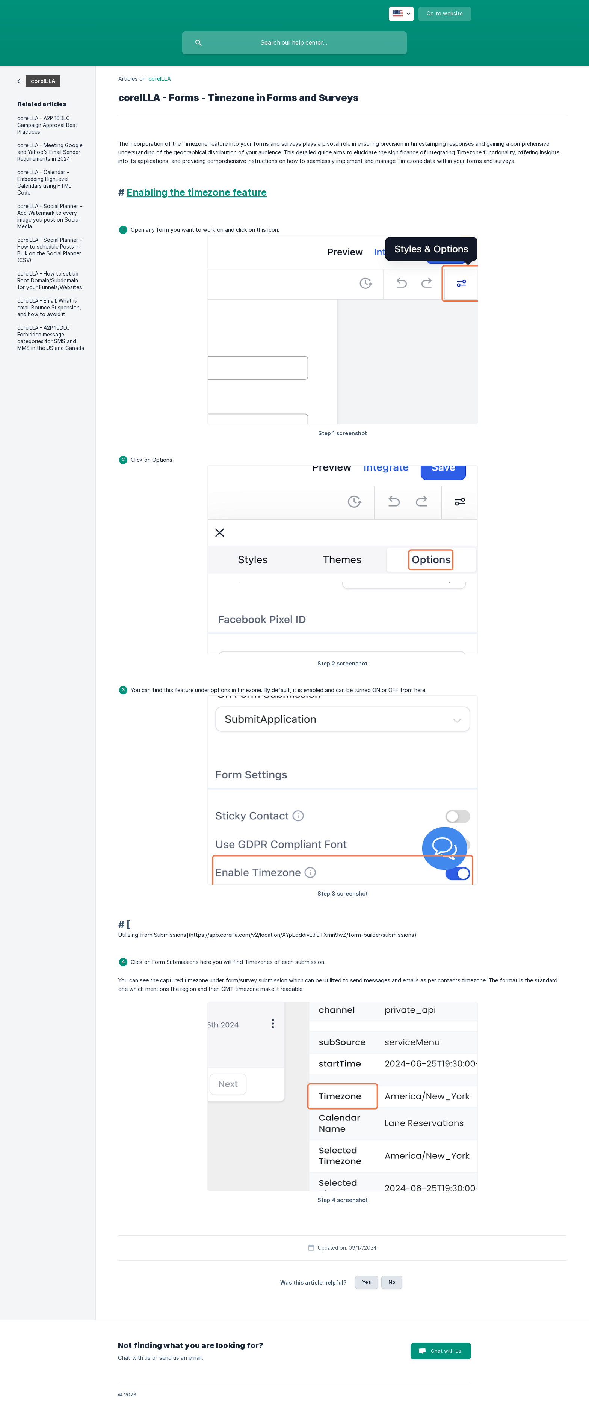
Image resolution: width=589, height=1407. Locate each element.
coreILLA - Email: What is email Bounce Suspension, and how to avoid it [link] (49, 307)
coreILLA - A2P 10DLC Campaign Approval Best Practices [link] (47, 125)
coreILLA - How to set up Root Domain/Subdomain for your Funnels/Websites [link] (49, 280)
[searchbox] (294, 42)
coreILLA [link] (159, 78)
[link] (38, 80)
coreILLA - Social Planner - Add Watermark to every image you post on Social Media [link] (49, 216)
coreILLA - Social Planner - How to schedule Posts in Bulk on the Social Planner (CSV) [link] (49, 250)
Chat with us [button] (446, 1351)
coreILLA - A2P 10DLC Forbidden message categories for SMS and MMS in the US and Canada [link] (50, 338)
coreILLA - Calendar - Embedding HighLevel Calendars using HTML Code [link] (44, 182)
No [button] (391, 1282)
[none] (401, 14)
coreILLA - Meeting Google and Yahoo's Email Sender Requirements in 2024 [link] (50, 152)
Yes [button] (366, 1282)
